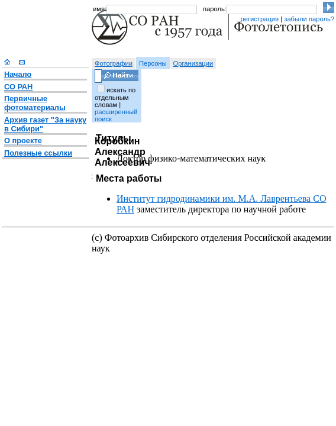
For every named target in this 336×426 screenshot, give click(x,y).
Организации (193, 63)
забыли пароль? (309, 18)
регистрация (259, 18)
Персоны (153, 63)
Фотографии (114, 63)
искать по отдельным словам (115, 97)
